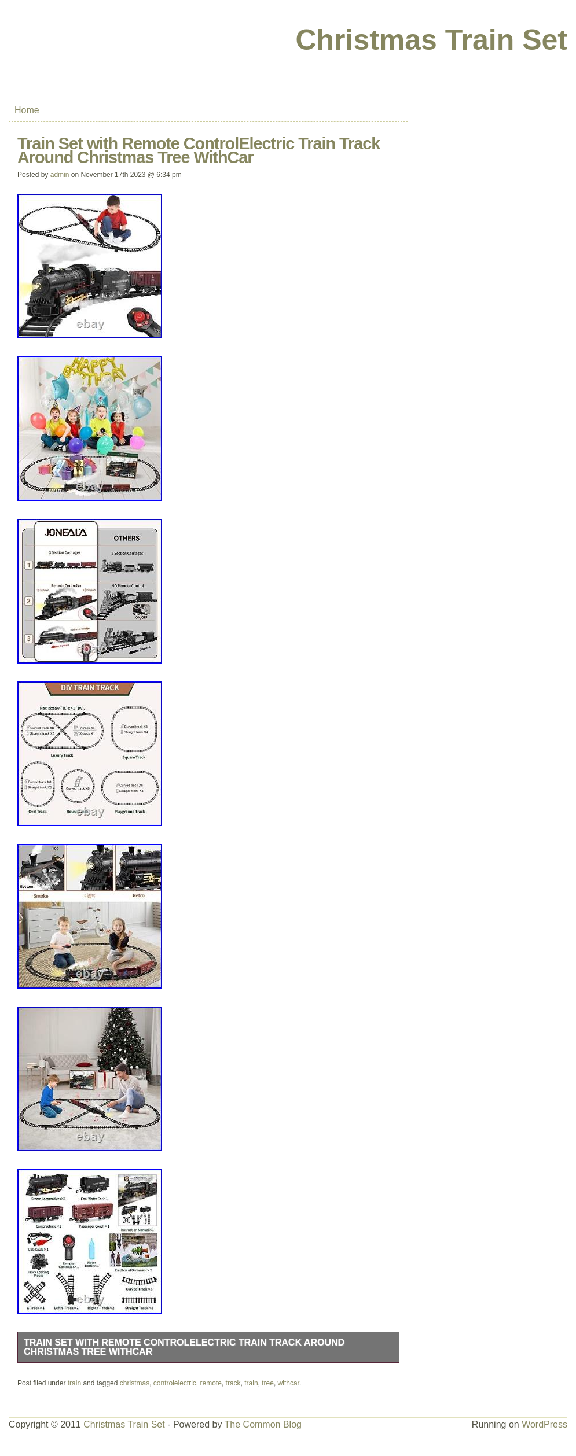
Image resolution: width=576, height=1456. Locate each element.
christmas (134, 1383)
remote (211, 1383)
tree (268, 1383)
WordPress (544, 1424)
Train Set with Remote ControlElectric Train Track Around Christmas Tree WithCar (184, 1347)
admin (59, 175)
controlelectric (174, 1383)
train (74, 1383)
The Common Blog (263, 1424)
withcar (288, 1383)
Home (26, 110)
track (233, 1383)
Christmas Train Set (431, 40)
